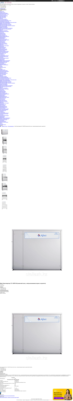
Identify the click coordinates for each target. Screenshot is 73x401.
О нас (1, 65)
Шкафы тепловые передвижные (5, 60)
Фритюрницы (2, 59)
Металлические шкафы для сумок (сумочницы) (7, 25)
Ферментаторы (2, 58)
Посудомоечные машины (4, 52)
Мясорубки (2, 44)
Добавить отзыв (2, 8)
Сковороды (1, 53)
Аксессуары (2, 32)
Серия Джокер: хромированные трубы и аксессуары (8, 22)
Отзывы (1, 66)
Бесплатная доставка (4, 290)
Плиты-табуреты (2, 50)
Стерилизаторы (2, 54)
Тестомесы (1, 57)
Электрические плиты (3, 62)
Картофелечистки (3, 37)
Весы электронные (3, 17)
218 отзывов (55, 0)
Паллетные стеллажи (3, 76)
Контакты (1, 123)
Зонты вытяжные (2, 34)
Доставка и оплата (3, 67)
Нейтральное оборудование (4, 31)
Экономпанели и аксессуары (4, 21)
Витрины (1, 18)
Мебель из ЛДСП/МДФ (3, 30)
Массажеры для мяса (3, 43)
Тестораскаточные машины (4, 115)
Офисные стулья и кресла (4, 64)
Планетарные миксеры (3, 49)
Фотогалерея (2, 11)
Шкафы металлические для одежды (5, 81)
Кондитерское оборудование (4, 39)
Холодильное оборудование (4, 71)
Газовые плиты (2, 33)
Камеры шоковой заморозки (4, 36)
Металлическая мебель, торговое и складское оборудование (9, 397)
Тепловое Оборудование (4, 15)
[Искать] (10, 5)
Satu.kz (41, 398)
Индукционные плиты (3, 35)
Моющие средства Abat (3, 101)
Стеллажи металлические (4, 19)
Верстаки (1, 29)
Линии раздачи (2, 41)
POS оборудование (3, 16)
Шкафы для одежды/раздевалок (5, 23)
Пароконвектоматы (3, 47)
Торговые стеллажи (3, 14)
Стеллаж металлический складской (5, 20)
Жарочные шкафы (3, 33)
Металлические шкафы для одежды (5, 24)
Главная (1, 68)
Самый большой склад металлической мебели (7, 395)
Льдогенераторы (2, 42)
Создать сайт (11, 0)
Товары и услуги (2, 12)
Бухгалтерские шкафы (3, 26)
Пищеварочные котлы (3, 106)
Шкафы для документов (4, 27)
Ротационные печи (3, 53)
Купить (1, 371)
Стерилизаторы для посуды (4, 55)
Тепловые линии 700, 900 (4, 56)
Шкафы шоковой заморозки (4, 61)
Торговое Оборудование (4, 13)
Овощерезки (2, 46)
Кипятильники (2, 38)
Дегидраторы (2, 120)
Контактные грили (3, 40)
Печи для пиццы (2, 48)
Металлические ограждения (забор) (5, 86)
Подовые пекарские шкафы (4, 51)
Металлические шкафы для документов (6, 28)
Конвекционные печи (3, 96)
